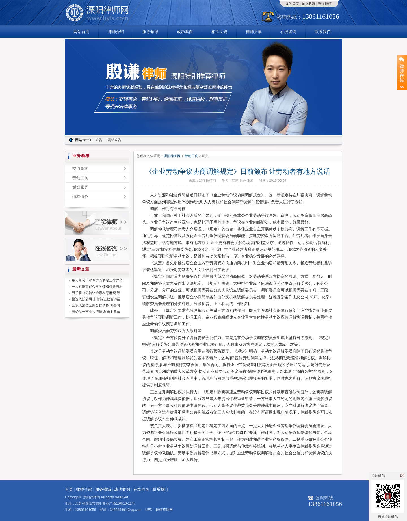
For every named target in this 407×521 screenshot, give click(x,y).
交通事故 (80, 168)
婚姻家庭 (80, 187)
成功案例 (185, 31)
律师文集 (254, 31)
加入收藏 (308, 4)
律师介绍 (116, 31)
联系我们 (323, 31)
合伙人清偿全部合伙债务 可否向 (96, 305)
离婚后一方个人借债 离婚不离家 (96, 312)
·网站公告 (96, 140)
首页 (69, 489)
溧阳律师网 (172, 156)
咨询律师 (325, 4)
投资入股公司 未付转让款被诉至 (96, 299)
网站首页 (81, 31)
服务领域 (150, 31)
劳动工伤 (80, 178)
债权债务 (80, 196)
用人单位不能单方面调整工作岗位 (97, 280)
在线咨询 (288, 31)
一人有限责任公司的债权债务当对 (97, 287)
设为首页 (292, 4)
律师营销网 (164, 510)
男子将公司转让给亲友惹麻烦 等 (96, 293)
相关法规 (219, 31)
